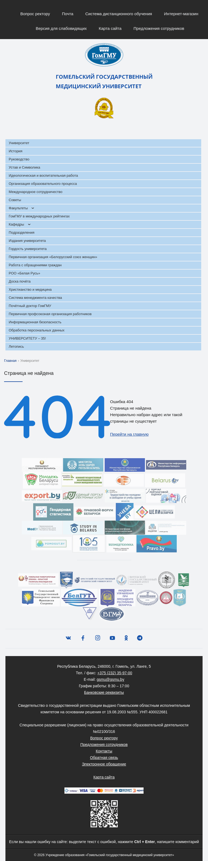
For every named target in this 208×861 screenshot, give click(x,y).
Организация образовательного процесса (43, 184)
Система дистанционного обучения (118, 13)
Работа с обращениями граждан (35, 265)
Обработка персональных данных (36, 330)
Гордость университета (28, 249)
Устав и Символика (24, 167)
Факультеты (18, 208)
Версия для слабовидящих (61, 28)
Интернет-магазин (181, 13)
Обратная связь (104, 757)
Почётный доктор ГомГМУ (30, 306)
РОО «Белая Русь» (24, 273)
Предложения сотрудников (159, 28)
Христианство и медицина (30, 289)
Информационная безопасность (35, 322)
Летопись (16, 346)
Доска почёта (20, 281)
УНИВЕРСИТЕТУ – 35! (27, 338)
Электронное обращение (104, 764)
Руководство (19, 159)
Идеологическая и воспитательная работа (43, 175)
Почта (67, 13)
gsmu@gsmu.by (110, 679)
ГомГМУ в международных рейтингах (39, 216)
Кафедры (16, 224)
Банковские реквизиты (104, 692)
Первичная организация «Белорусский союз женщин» (53, 257)
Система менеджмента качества (35, 298)
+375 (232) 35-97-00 (114, 673)
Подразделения (22, 232)
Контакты (104, 751)
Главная (10, 361)
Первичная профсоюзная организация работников (50, 314)
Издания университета (27, 241)
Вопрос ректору (35, 13)
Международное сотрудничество (35, 192)
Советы (15, 200)
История (15, 151)
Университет (19, 143)
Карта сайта (110, 28)
